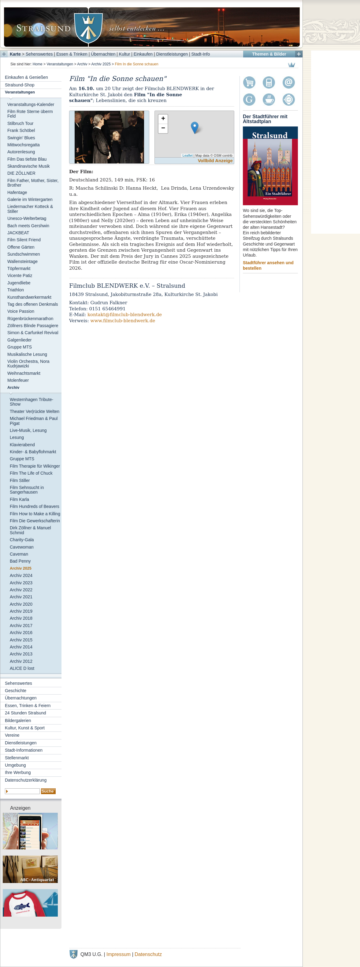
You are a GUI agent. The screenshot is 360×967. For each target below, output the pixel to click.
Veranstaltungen (59, 64)
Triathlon (15, 289)
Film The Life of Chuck (31, 473)
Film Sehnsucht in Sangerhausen (27, 489)
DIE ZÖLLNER (21, 173)
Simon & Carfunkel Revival (32, 332)
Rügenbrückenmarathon (30, 318)
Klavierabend (22, 444)
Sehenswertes (39, 54)
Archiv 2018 (21, 618)
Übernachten (103, 54)
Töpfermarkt (18, 268)
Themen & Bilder (269, 54)
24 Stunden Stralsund (25, 712)
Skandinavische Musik (28, 166)
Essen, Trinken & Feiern (27, 705)
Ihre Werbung (18, 772)
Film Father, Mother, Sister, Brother (32, 183)
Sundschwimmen (23, 254)
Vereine (12, 735)
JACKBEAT (18, 232)
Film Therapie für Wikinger (35, 466)
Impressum (118, 954)
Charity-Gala (22, 539)
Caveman (19, 554)
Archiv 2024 (21, 575)
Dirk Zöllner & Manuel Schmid (30, 530)
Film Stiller (20, 480)
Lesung (17, 437)
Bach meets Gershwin (28, 225)
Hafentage (17, 192)
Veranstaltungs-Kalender (30, 104)
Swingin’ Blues (21, 137)
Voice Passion (20, 311)
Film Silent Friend (24, 239)
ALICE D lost (22, 668)
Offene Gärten (20, 247)
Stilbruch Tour (20, 123)
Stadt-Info (200, 54)
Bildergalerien (18, 720)
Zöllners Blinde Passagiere (32, 325)
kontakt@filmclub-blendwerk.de (124, 314)
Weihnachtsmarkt (23, 373)
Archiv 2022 (21, 589)
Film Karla (19, 499)
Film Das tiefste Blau (26, 159)
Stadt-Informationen (24, 750)
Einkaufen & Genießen (26, 77)
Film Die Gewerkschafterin (35, 520)
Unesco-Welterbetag (26, 218)
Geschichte (15, 690)
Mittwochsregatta (23, 144)
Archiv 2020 (21, 604)
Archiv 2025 (101, 64)
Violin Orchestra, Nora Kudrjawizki (28, 363)
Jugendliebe (19, 282)
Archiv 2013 (21, 653)
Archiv (82, 64)
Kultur (124, 54)
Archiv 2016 (21, 632)
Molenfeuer (18, 380)
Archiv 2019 (21, 611)
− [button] (163, 128)
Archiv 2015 (21, 639)
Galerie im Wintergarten (30, 199)
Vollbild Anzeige (215, 160)
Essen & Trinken (71, 54)
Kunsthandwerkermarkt (29, 297)
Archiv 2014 (21, 646)
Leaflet (188, 155)
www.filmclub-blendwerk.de (123, 320)
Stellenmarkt (17, 757)
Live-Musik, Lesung (28, 430)
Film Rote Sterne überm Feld (30, 114)
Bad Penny (20, 561)
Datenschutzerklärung (25, 780)
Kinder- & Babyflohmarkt (33, 451)
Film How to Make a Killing (35, 513)
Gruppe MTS (19, 347)
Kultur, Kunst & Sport (25, 727)
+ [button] (163, 119)
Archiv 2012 (21, 661)
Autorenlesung (21, 151)
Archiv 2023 (21, 582)
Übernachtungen (21, 697)
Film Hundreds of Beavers (34, 506)
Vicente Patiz (19, 275)
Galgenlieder (19, 340)
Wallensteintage (22, 261)
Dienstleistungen (172, 54)
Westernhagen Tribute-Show (31, 402)
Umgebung (15, 765)
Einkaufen (143, 54)
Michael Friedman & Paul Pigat (34, 420)
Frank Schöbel (21, 130)
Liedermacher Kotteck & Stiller (30, 208)
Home (38, 64)
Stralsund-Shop (20, 84)
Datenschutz (148, 954)
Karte (15, 54)
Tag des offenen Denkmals (32, 304)
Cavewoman (22, 547)
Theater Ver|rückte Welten (34, 411)
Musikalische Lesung (27, 354)
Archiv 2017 (21, 625)
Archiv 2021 (21, 596)
